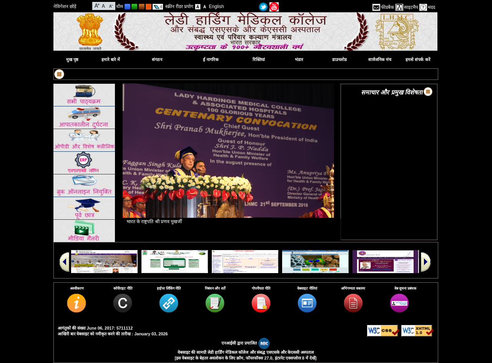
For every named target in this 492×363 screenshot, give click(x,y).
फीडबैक (387, 7)
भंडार (299, 59)
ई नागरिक (211, 59)
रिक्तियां (259, 59)
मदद (431, 7)
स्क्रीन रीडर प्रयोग (179, 6)
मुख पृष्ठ (72, 59)
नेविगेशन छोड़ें (64, 6)
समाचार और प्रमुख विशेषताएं (393, 92)
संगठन (157, 59)
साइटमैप (411, 7)
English (216, 6)
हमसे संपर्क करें (418, 59)
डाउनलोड (339, 59)
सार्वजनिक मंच (379, 59)
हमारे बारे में (110, 59)
